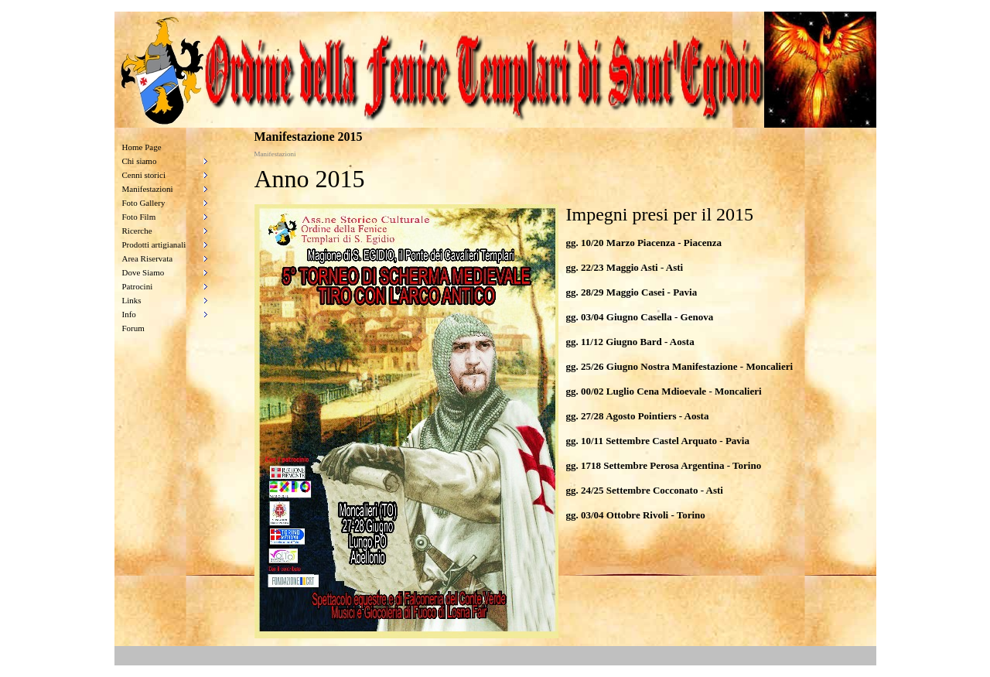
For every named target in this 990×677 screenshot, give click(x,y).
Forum (133, 328)
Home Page (142, 147)
